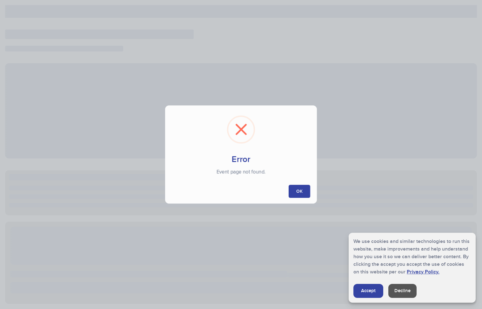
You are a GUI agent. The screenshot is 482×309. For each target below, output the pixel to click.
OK (299, 191)
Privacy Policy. (423, 272)
